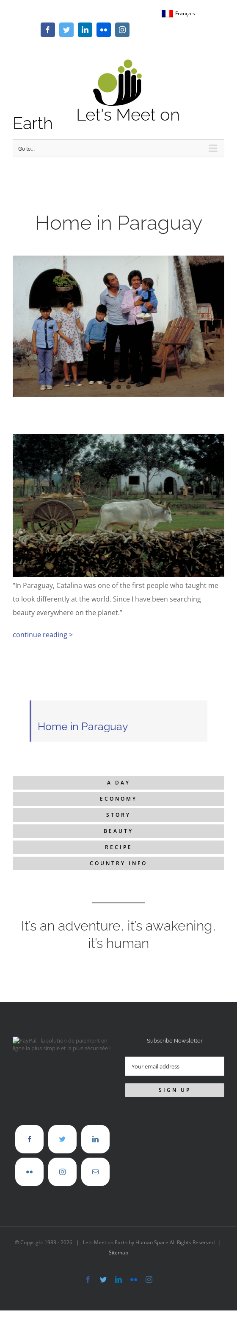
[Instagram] (62, 1172)
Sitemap (118, 1252)
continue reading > (43, 634)
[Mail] (95, 1172)
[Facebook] (29, 1139)
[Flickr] (29, 1172)
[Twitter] (62, 1139)
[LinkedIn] (95, 1139)
